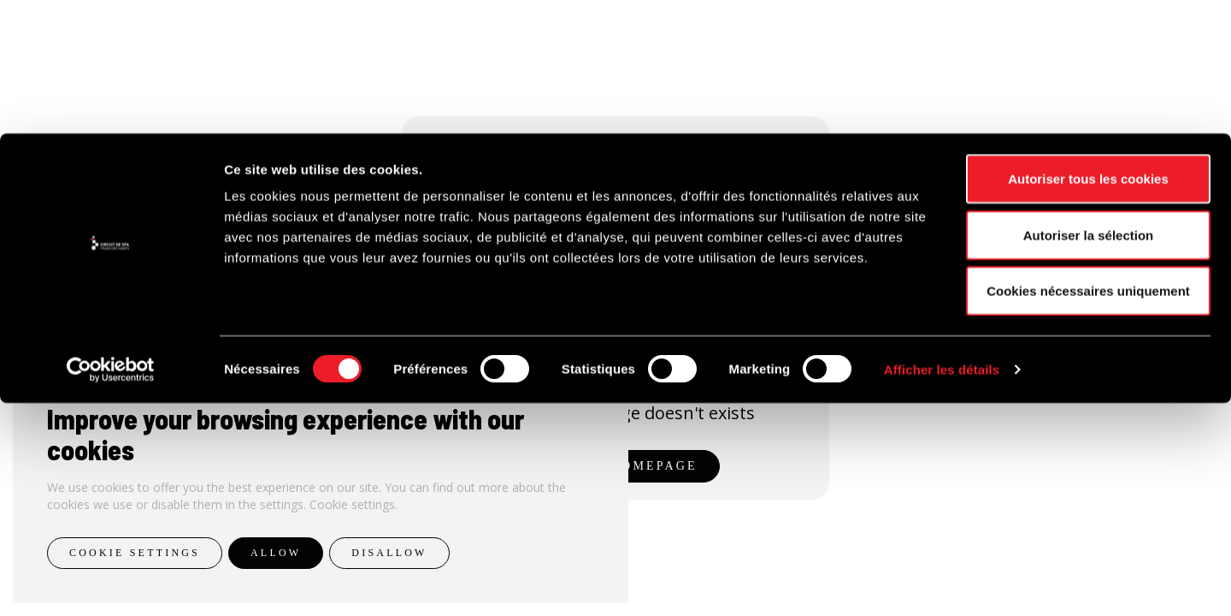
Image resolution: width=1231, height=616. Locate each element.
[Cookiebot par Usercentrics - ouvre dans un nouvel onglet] (111, 582)
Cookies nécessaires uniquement (1088, 503)
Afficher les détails (941, 582)
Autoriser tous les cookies (1088, 391)
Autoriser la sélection (1088, 448)
